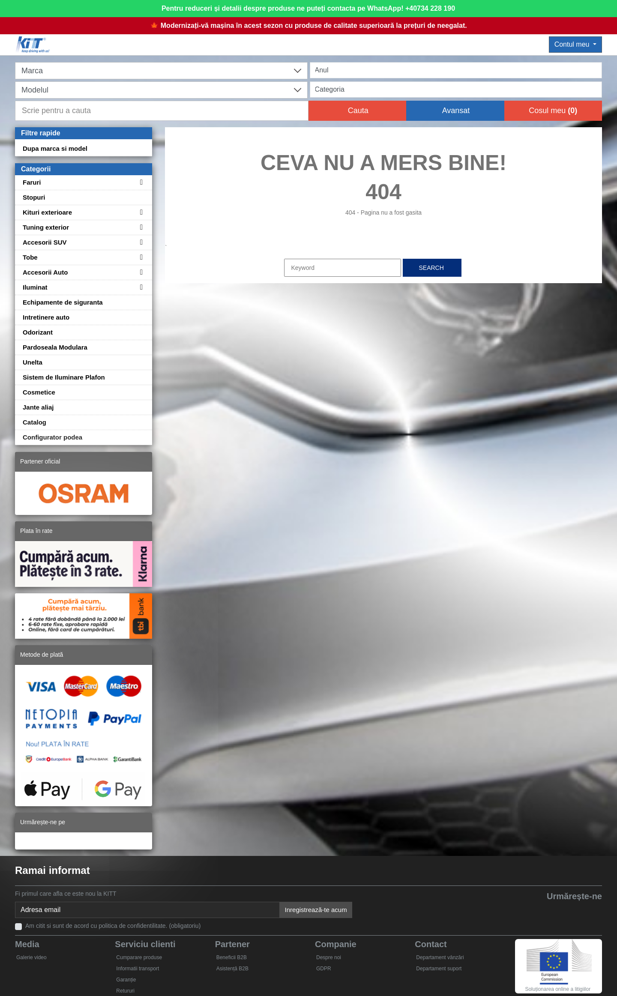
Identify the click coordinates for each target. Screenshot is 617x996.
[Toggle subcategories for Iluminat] (140, 287)
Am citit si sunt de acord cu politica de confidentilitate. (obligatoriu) (113, 925)
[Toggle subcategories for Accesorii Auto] (140, 272)
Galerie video (31, 957)
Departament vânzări (440, 957)
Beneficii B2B (231, 957)
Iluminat (35, 287)
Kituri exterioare (47, 212)
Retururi (125, 991)
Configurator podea (52, 437)
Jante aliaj (38, 407)
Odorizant (38, 332)
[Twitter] (533, 911)
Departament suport (438, 969)
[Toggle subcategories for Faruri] (140, 182)
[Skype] (573, 911)
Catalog (34, 422)
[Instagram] (592, 911)
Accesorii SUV (45, 242)
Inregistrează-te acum (316, 909)
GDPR (323, 969)
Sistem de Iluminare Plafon (64, 377)
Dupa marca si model (55, 148)
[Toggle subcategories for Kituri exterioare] (140, 212)
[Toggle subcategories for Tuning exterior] (140, 227)
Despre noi (328, 957)
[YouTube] (553, 911)
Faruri (32, 182)
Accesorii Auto (45, 272)
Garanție (126, 980)
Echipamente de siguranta (63, 302)
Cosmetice (39, 392)
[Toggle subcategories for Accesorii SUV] (140, 242)
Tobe (30, 257)
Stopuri (34, 197)
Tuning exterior (46, 227)
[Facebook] (514, 911)
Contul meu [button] (572, 44)
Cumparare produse (139, 957)
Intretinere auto (46, 317)
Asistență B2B (232, 969)
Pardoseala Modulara (55, 347)
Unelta (32, 362)
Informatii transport (137, 969)
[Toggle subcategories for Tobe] (140, 257)
